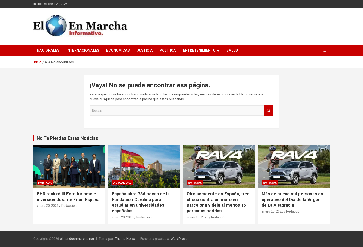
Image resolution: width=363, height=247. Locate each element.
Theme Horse (125, 239)
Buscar (268, 110)
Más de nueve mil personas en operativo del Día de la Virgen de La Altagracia (292, 199)
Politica (168, 50)
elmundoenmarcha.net (77, 239)
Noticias (195, 182)
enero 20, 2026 (48, 205)
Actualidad (122, 182)
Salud (232, 50)
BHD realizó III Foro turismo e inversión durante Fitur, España (68, 196)
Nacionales (48, 50)
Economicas (118, 50)
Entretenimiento (199, 50)
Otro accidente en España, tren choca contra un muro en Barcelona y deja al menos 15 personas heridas (218, 202)
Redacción (69, 205)
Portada (45, 182)
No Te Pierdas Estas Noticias (67, 138)
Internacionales (82, 50)
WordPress (179, 239)
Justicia (145, 50)
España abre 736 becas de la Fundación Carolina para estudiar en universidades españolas (141, 202)
